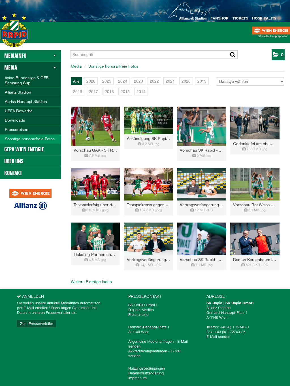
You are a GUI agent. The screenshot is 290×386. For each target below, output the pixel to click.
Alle (76, 81)
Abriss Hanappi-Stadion (26, 101)
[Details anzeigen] (95, 155)
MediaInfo (29, 55)
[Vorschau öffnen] (95, 126)
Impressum (137, 378)
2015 (125, 91)
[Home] (14, 35)
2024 (122, 81)
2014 (141, 91)
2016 (109, 91)
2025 (106, 81)
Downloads (15, 120)
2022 (154, 81)
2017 (93, 91)
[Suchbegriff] (154, 54)
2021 (170, 81)
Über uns (14, 161)
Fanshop (219, 18)
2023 (138, 81)
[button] (278, 54)
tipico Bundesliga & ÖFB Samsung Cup (27, 80)
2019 (201, 81)
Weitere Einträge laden (91, 281)
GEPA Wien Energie (24, 149)
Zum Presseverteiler (36, 323)
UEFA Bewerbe (19, 110)
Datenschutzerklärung (146, 373)
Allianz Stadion (18, 92)
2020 (186, 81)
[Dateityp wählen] (250, 81)
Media (30, 67)
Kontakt (13, 173)
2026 (90, 81)
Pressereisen (16, 129)
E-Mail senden (218, 336)
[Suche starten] (233, 54)
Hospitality (264, 18)
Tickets (240, 18)
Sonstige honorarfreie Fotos (30, 138)
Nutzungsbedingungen (146, 368)
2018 (77, 91)
